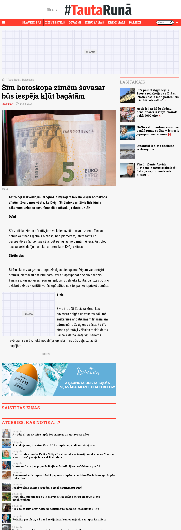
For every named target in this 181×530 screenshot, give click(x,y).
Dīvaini (75, 22)
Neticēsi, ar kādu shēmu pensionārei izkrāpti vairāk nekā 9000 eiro (156, 112)
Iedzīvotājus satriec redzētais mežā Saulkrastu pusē (47, 487)
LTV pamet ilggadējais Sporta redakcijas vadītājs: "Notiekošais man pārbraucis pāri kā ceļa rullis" (157, 95)
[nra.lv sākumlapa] (52, 9)
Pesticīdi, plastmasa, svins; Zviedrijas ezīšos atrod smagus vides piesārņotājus (56, 498)
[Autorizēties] (177, 22)
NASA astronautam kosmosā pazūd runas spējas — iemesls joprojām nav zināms (157, 130)
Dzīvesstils (55, 22)
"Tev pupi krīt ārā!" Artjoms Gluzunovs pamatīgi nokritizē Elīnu (55, 509)
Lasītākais (132, 82)
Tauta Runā (13, 79)
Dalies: (46, 354)
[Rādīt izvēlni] (3, 22)
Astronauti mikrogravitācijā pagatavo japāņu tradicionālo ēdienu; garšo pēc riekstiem (63, 477)
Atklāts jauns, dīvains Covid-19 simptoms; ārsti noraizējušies (53, 445)
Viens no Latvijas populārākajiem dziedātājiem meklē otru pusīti (56, 466)
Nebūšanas (94, 22)
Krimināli (116, 22)
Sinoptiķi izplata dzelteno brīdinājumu (155, 147)
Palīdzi (135, 22)
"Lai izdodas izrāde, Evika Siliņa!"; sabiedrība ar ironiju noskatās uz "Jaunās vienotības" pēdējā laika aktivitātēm (63, 455)
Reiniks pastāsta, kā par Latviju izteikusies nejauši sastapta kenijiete (59, 519)
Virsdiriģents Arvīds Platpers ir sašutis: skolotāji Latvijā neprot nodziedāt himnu (156, 169)
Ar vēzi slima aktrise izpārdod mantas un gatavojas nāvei (51, 434)
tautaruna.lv (7, 103)
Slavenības (32, 22)
